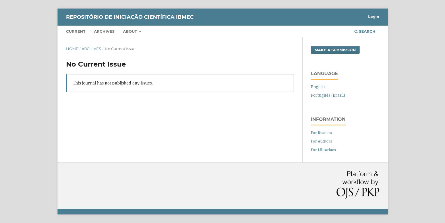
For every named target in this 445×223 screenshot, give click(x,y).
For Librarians (323, 149)
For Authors (321, 141)
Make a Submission (335, 50)
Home (72, 48)
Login (373, 16)
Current (75, 31)
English (318, 86)
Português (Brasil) (328, 95)
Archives (104, 31)
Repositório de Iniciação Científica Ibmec (130, 17)
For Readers (321, 132)
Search (365, 31)
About (130, 31)
